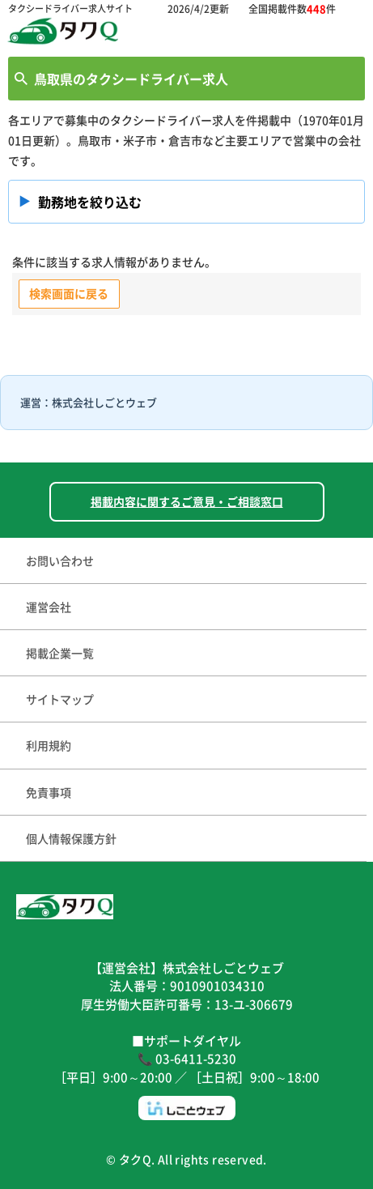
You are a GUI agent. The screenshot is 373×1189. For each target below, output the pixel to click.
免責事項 (48, 792)
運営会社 (48, 607)
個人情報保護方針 (71, 838)
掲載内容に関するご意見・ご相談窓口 (187, 501)
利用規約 (48, 745)
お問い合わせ (60, 560)
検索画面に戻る (68, 293)
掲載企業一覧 (60, 653)
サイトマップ (60, 699)
